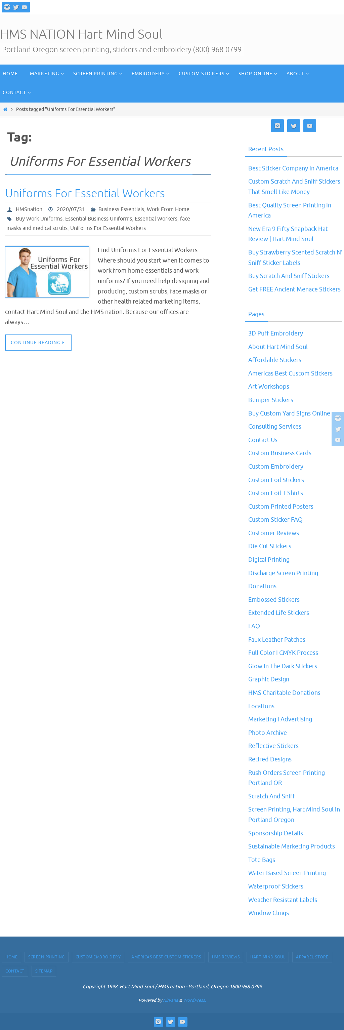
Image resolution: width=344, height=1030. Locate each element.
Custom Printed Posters (280, 506)
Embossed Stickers (274, 599)
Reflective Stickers (273, 746)
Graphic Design (268, 679)
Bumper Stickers (270, 400)
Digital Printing (269, 559)
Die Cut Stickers (269, 546)
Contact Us (262, 440)
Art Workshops (268, 386)
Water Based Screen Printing (287, 873)
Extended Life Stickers (278, 613)
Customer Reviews (273, 533)
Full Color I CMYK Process (283, 653)
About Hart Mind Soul (278, 347)
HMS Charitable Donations (284, 693)
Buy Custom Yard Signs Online (289, 413)
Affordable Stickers (274, 360)
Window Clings (268, 913)
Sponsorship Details (275, 833)
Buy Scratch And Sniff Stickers (289, 276)
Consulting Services (274, 426)
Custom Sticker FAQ (275, 519)
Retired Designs (270, 759)
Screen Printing (46, 957)
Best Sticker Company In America (293, 168)
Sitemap (44, 971)
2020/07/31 (71, 209)
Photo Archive (267, 733)
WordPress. (194, 1000)
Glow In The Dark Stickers (282, 666)
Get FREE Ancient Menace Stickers (294, 289)
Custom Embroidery (275, 466)
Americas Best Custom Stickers (290, 373)
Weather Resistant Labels (282, 900)
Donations (262, 586)
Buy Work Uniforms (39, 218)
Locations (261, 706)
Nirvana (170, 1000)
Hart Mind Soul (267, 957)
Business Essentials (121, 209)
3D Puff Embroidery (275, 333)
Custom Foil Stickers (276, 480)
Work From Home (168, 209)
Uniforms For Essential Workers (85, 193)
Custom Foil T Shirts (275, 493)
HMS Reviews (226, 957)
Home (11, 957)
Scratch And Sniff (271, 796)
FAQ (254, 626)
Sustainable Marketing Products (291, 846)
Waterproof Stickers (275, 886)
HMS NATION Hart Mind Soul (81, 34)
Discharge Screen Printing (283, 573)
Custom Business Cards (279, 453)
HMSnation (29, 209)
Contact (15, 971)
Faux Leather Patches (276, 639)
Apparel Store (312, 957)
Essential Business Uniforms (98, 218)
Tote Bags (261, 860)
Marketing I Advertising (280, 719)
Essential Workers (156, 218)
